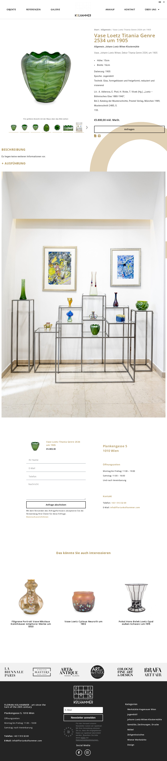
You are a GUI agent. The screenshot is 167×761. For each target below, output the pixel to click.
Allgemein (106, 30)
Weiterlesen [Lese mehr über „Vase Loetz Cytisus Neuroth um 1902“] (83, 633)
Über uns (152, 9)
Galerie (55, 9)
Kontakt (129, 9)
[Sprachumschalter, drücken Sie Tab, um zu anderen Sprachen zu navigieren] (161, 2)
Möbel (130, 729)
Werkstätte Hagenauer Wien (141, 709)
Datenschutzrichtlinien (37, 517)
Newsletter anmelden (83, 717)
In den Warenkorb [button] (31, 635)
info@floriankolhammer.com (125, 507)
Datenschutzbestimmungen (87, 740)
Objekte (11, 9)
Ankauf (110, 9)
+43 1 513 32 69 (118, 502)
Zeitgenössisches (135, 734)
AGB (83, 738)
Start (96, 30)
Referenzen (33, 9)
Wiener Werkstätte (136, 739)
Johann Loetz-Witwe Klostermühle (144, 719)
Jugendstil (132, 714)
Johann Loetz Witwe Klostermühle (122, 46)
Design (130, 744)
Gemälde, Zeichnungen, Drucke (143, 724)
